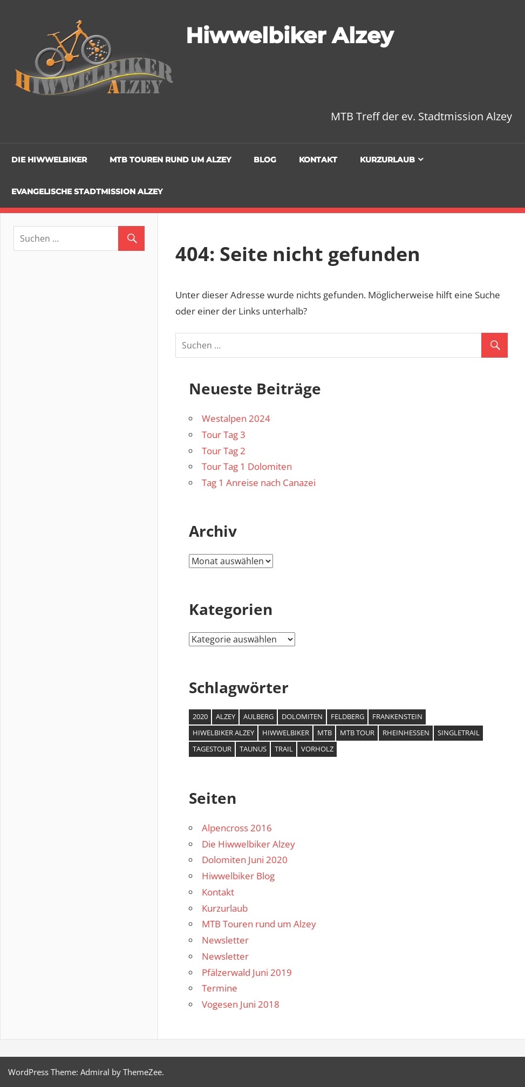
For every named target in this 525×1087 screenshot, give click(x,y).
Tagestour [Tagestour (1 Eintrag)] (212, 749)
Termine (219, 988)
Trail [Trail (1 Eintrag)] (284, 749)
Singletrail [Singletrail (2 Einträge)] (459, 732)
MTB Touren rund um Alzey (170, 160)
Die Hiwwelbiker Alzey (248, 844)
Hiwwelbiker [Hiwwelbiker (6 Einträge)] (285, 732)
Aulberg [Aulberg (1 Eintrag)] (258, 716)
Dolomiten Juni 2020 (245, 859)
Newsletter (225, 940)
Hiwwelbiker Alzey (289, 35)
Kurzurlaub (387, 160)
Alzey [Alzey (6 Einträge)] (225, 716)
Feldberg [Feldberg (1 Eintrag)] (347, 716)
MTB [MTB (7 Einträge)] (324, 732)
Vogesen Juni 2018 (240, 1004)
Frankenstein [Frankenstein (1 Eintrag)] (397, 716)
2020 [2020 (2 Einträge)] (200, 716)
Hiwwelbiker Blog (238, 876)
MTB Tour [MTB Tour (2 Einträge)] (357, 732)
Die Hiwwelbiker (49, 160)
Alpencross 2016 (237, 828)
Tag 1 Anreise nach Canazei (259, 482)
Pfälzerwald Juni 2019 (247, 972)
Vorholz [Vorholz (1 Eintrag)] (317, 749)
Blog (265, 160)
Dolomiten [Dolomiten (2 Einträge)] (302, 716)
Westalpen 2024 (236, 418)
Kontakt (318, 160)
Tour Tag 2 (224, 451)
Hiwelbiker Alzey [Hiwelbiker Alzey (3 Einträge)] (223, 732)
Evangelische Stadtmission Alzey (86, 191)
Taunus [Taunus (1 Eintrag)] (253, 749)
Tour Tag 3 (224, 434)
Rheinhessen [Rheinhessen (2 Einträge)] (406, 732)
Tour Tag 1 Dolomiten (247, 466)
